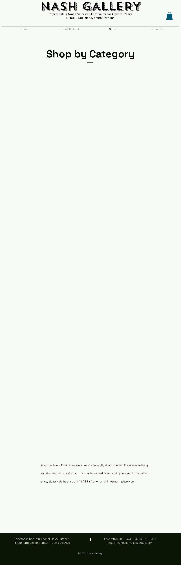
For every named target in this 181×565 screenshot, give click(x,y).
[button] (169, 16)
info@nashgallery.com (121, 482)
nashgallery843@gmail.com (134, 543)
